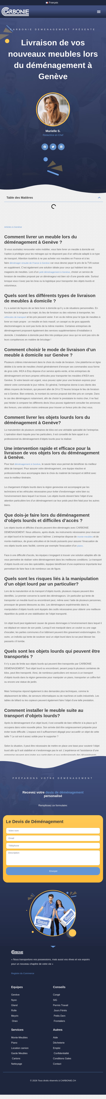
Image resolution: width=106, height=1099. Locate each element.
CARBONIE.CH (68, 1080)
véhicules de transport (15, 317)
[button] (99, 12)
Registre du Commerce (22, 973)
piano (80, 545)
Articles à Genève (13, 227)
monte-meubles (85, 536)
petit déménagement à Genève (54, 272)
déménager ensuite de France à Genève (30, 263)
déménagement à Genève (27, 464)
